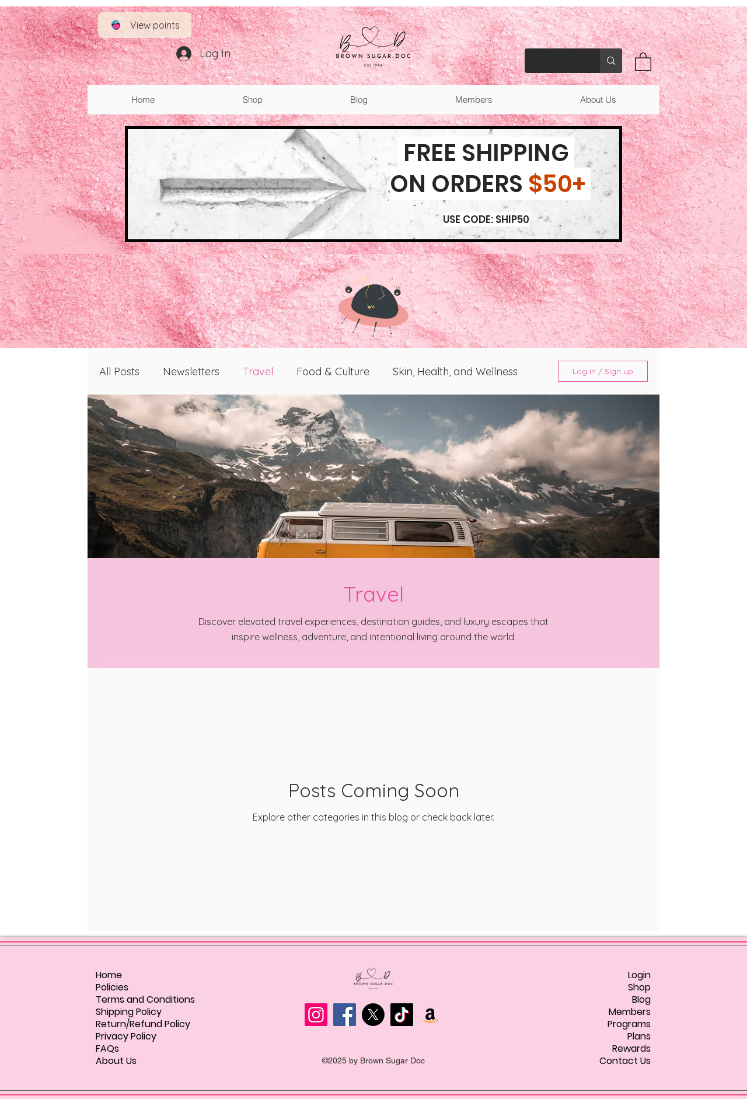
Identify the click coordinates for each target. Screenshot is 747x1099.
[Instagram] (316, 1014)
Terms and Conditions (145, 999)
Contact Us (625, 1061)
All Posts (119, 371)
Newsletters (191, 371)
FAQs (107, 1048)
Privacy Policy (126, 1036)
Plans (639, 1036)
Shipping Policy (129, 1012)
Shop (639, 987)
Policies (112, 987)
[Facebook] (344, 1014)
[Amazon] (430, 1014)
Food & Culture (332, 371)
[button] (643, 61)
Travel (258, 371)
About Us (116, 1061)
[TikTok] (401, 1014)
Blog (641, 999)
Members (630, 1012)
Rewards (631, 1048)
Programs (629, 1024)
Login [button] (639, 975)
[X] (373, 1014)
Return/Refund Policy (143, 1024)
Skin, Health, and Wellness (455, 371)
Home (109, 975)
